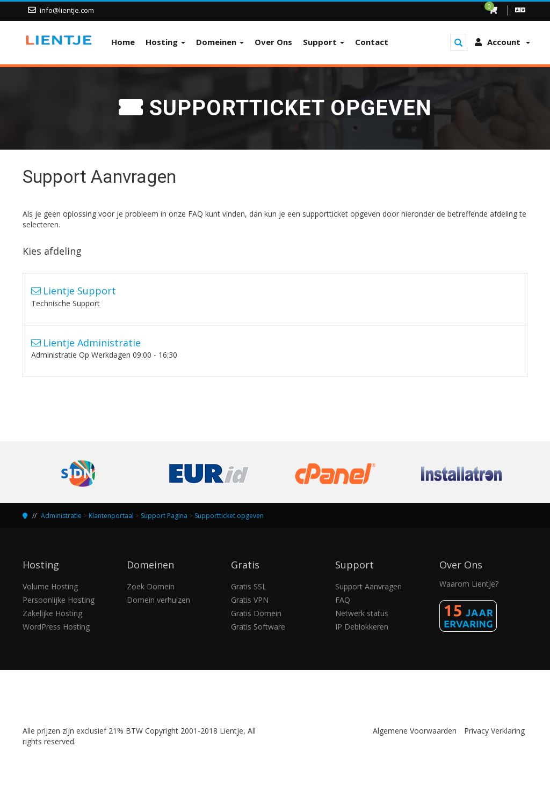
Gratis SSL (248, 586)
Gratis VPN (250, 600)
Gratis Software (258, 627)
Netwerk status (361, 613)
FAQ (342, 600)
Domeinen (220, 41)
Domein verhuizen (158, 600)
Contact (371, 41)
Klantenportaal (111, 515)
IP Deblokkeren (361, 627)
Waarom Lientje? (468, 584)
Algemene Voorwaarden (415, 731)
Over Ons (273, 41)
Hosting (165, 41)
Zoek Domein (151, 586)
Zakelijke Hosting (52, 613)
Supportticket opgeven (229, 515)
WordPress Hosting (56, 627)
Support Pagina (164, 515)
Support (323, 41)
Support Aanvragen (368, 586)
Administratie (61, 515)
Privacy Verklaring (494, 731)
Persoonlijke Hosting (59, 600)
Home (123, 41)
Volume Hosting (50, 586)
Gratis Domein (256, 613)
